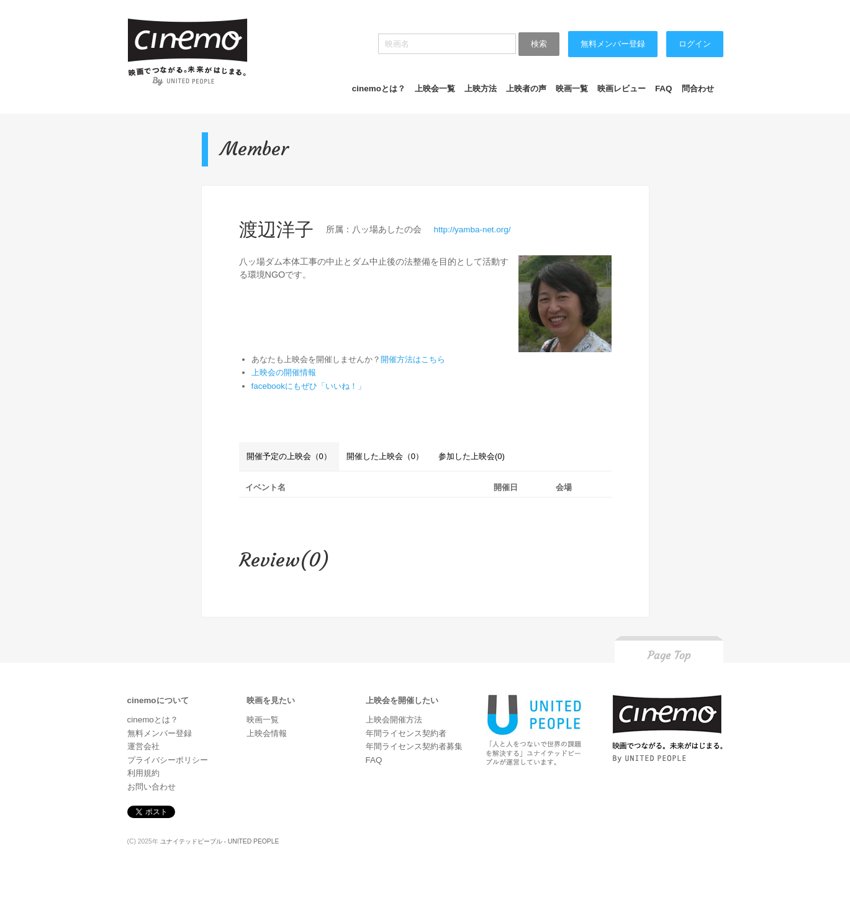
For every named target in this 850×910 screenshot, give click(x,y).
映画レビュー (621, 88)
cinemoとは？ (378, 88)
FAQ (663, 88)
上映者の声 (526, 88)
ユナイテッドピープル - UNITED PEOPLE (219, 841)
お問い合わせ (151, 786)
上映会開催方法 (394, 719)
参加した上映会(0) (471, 456)
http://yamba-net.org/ (472, 229)
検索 (539, 43)
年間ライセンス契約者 (406, 733)
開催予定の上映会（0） (289, 456)
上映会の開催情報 (283, 372)
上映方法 (480, 88)
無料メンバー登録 (613, 43)
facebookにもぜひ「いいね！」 (308, 386)
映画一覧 (572, 88)
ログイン (695, 43)
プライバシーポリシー (167, 760)
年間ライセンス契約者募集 (414, 746)
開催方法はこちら (413, 359)
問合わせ (698, 88)
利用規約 (143, 773)
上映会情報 (266, 733)
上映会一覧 (435, 88)
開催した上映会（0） (384, 456)
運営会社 (143, 746)
